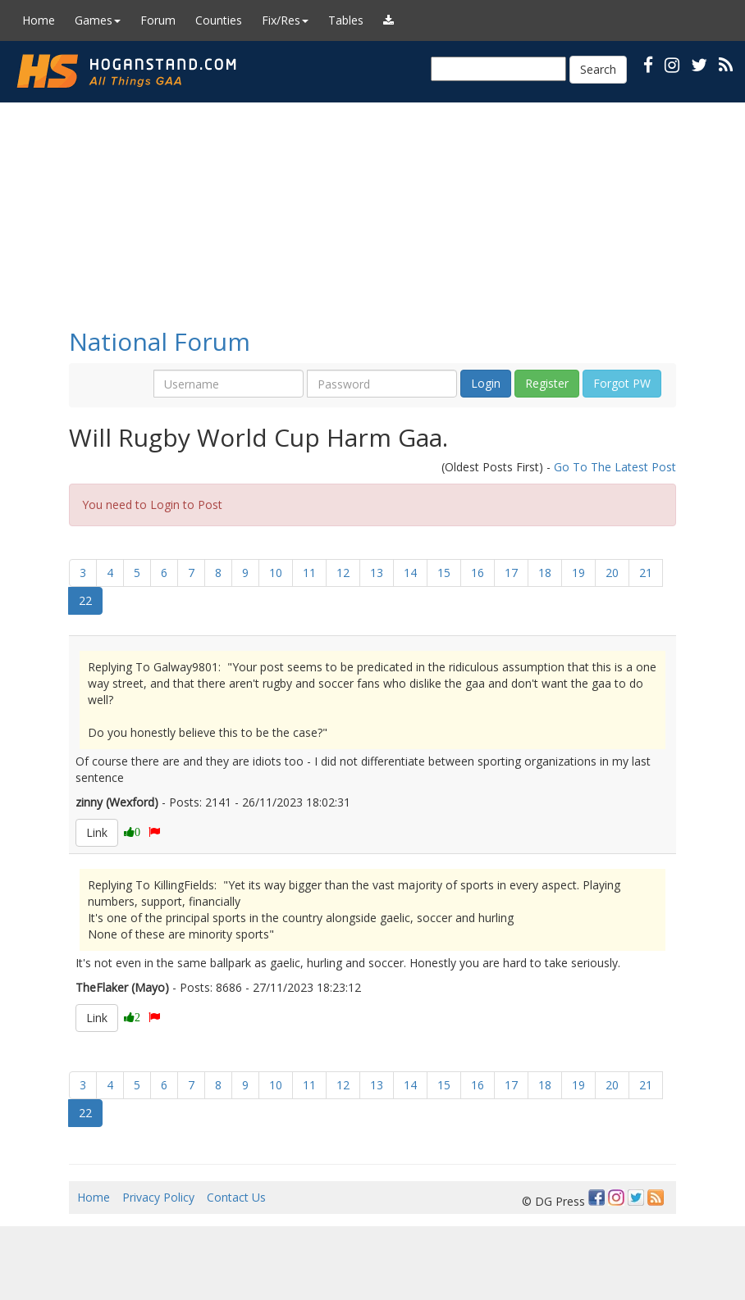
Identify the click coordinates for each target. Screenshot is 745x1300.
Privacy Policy (158, 1197)
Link (96, 832)
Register (547, 383)
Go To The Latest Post (615, 467)
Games (98, 20)
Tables (345, 20)
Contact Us (236, 1197)
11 (309, 572)
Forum (158, 20)
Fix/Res (285, 20)
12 (343, 572)
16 (477, 572)
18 (544, 572)
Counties (218, 20)
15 (443, 572)
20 (612, 572)
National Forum (159, 341)
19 (578, 572)
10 (275, 572)
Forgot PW (622, 383)
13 (376, 572)
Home (38, 20)
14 (410, 572)
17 (511, 572)
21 (645, 572)
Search (598, 69)
